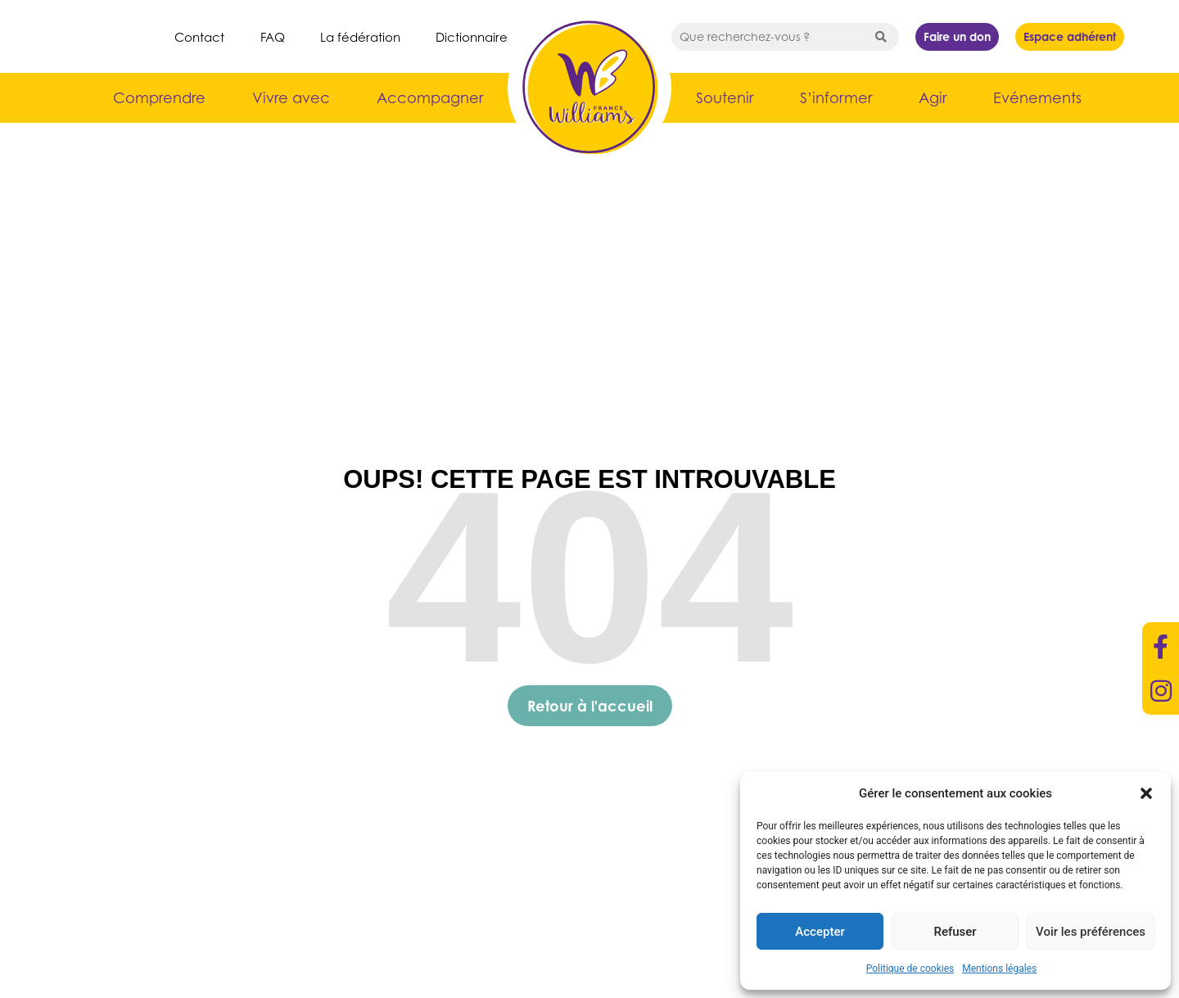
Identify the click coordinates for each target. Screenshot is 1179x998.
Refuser (954, 931)
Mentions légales (999, 968)
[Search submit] (881, 37)
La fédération (360, 36)
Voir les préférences (1090, 931)
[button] (1146, 793)
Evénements (1037, 97)
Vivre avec (291, 97)
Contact (199, 36)
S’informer (836, 97)
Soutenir (724, 97)
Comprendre (159, 97)
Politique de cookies (910, 968)
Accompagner (430, 97)
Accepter (819, 931)
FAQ (272, 36)
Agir (932, 97)
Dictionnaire (472, 36)
